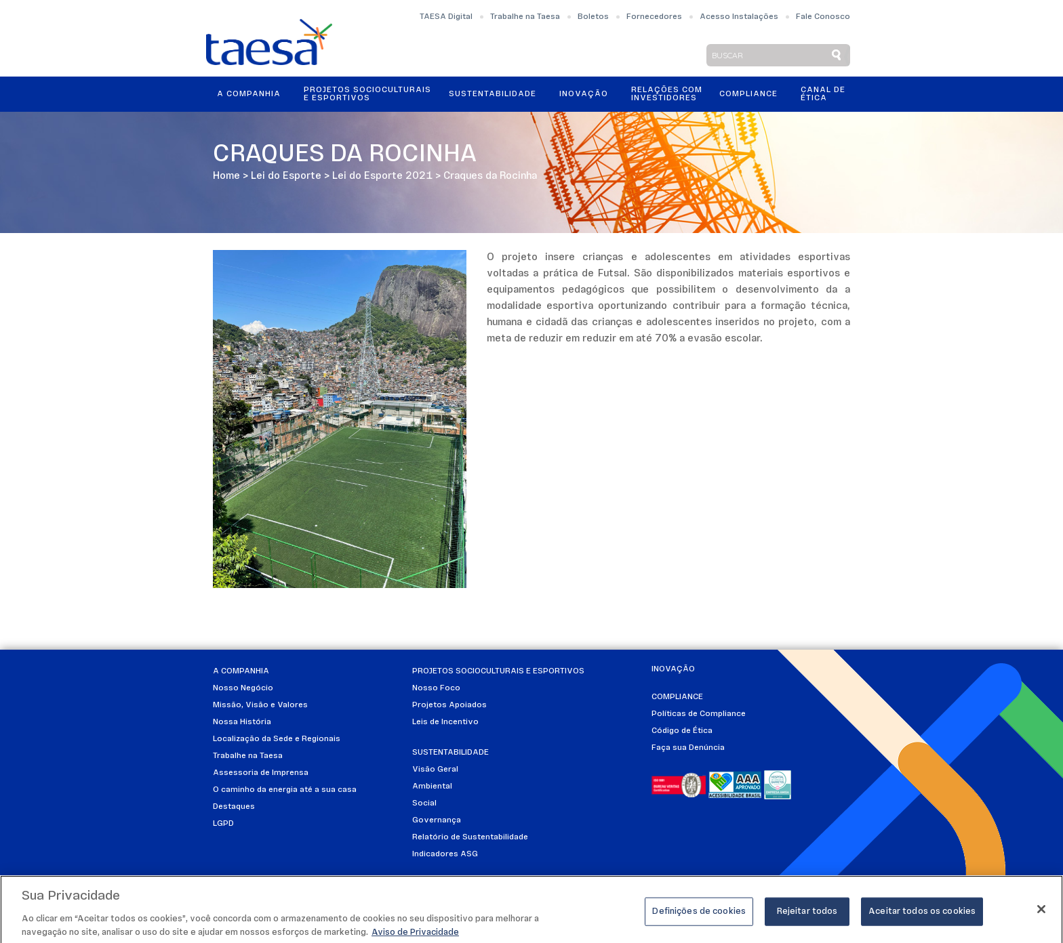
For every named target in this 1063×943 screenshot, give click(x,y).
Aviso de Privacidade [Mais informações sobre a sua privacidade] (415, 936)
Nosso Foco (436, 688)
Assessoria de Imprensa (260, 773)
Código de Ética (682, 731)
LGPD (223, 824)
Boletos (593, 17)
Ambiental (432, 786)
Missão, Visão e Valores (260, 705)
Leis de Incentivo (445, 722)
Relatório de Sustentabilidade (470, 837)
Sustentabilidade (492, 94)
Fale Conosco (823, 17)
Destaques (234, 807)
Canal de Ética (823, 94)
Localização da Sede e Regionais (276, 739)
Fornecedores (654, 17)
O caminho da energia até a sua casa (285, 790)
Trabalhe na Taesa (525, 17)
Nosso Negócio (243, 688)
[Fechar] (1041, 913)
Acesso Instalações (739, 17)
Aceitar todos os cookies (922, 915)
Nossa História (242, 722)
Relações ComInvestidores (666, 94)
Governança (436, 820)
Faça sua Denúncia (688, 748)
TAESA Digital (446, 17)
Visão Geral (435, 770)
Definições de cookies (699, 915)
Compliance (748, 94)
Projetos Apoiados (449, 705)
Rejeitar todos (807, 915)
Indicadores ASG (445, 854)
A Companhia (249, 94)
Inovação (583, 94)
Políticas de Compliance (698, 714)
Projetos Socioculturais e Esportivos (367, 94)
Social (424, 803)
